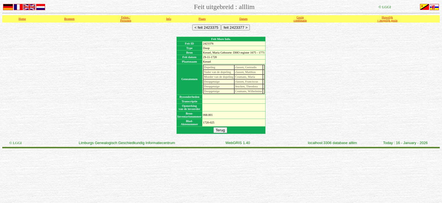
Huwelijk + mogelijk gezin (387, 19)
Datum (243, 18)
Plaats (201, 18)
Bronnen (69, 18)
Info (168, 18)
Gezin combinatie (300, 19)
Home (22, 18)
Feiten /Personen (125, 19)
